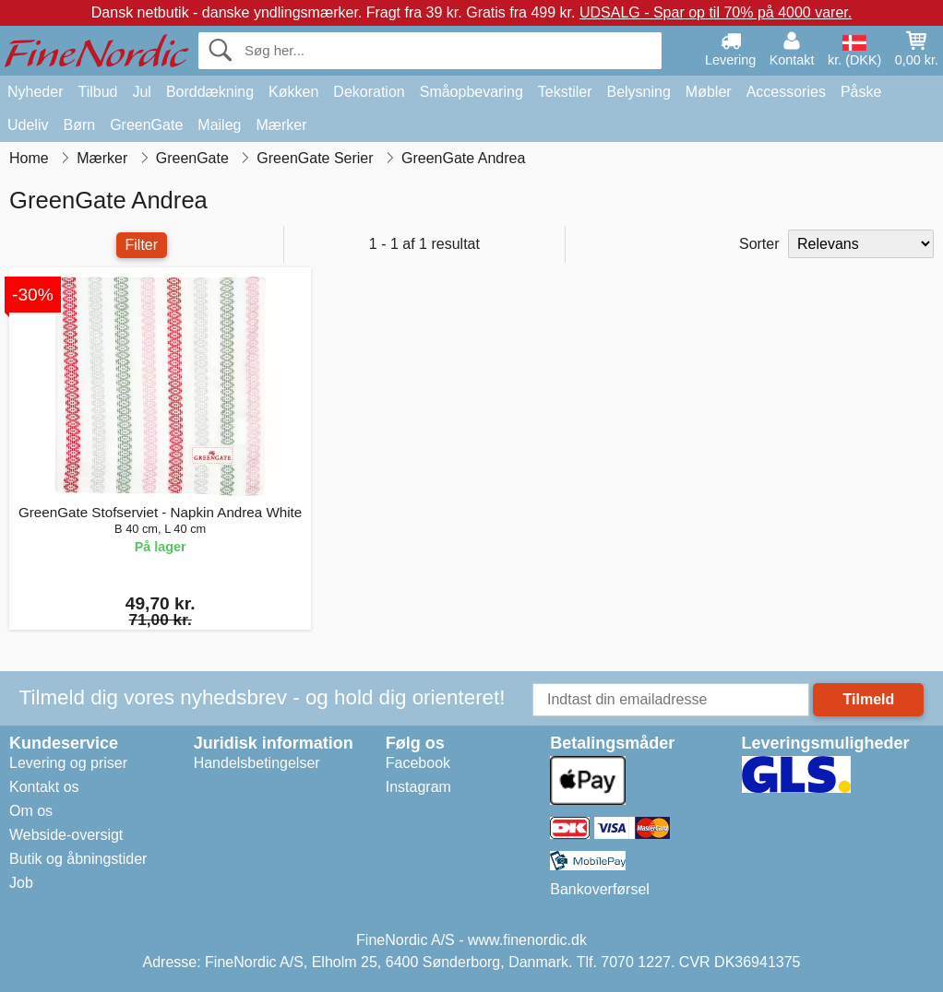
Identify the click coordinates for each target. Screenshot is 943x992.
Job (21, 883)
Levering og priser (68, 763)
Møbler (709, 92)
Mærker (281, 125)
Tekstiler (565, 92)
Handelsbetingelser (257, 763)
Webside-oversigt (66, 835)
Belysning (638, 92)
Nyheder (35, 92)
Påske (861, 92)
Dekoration (368, 92)
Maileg (219, 125)
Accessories (786, 92)
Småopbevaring (471, 92)
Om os (31, 811)
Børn (79, 125)
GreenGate (146, 125)
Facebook (418, 763)
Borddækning (210, 92)
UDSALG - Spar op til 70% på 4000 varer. (715, 12)
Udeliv (27, 125)
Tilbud (97, 92)
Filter (142, 245)
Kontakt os (44, 787)
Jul (141, 92)
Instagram (418, 787)
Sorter (759, 244)
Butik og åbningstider (78, 859)
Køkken (293, 92)
